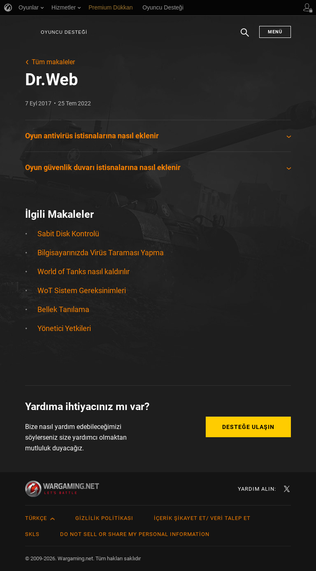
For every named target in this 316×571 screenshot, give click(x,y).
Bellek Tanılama (63, 309)
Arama (245, 36)
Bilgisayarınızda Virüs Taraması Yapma (100, 252)
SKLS (32, 534)
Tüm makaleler (53, 62)
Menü (275, 32)
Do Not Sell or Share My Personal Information (134, 534)
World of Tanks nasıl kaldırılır (83, 271)
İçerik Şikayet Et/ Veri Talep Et (202, 518)
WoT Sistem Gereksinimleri (81, 290)
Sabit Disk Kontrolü (68, 233)
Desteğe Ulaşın (248, 427)
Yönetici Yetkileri (64, 328)
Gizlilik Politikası (104, 518)
